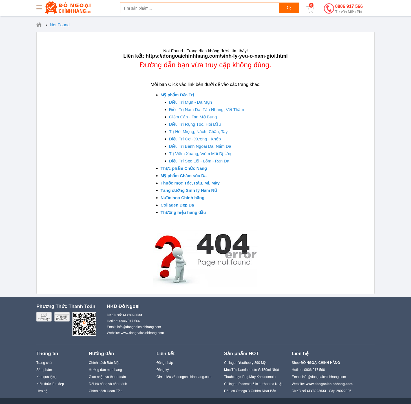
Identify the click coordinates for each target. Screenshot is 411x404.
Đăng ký (162, 370)
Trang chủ (44, 363)
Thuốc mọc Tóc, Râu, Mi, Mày (190, 183)
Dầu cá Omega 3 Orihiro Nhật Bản (250, 391)
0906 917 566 (349, 9)
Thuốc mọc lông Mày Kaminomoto (250, 377)
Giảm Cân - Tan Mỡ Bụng (193, 116)
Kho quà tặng (46, 377)
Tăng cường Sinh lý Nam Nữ (189, 190)
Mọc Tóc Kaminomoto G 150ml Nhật (251, 370)
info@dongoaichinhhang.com (139, 327)
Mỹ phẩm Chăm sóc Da (184, 175)
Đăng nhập (164, 363)
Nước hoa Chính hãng (183, 197)
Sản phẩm (44, 370)
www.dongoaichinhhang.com (142, 333)
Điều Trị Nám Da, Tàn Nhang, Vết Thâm (206, 109)
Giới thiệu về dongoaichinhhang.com (183, 377)
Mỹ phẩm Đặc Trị (177, 94)
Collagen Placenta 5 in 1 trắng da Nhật (253, 384)
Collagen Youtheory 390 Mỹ (245, 363)
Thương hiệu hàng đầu (183, 212)
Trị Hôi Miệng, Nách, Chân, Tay (198, 131)
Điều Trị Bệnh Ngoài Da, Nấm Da (200, 146)
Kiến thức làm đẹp (50, 384)
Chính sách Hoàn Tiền (105, 391)
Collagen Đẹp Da (177, 205)
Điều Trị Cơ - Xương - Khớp (195, 138)
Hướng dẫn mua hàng (105, 370)
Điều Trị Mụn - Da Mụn (190, 102)
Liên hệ (42, 391)
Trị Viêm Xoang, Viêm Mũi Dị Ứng (201, 153)
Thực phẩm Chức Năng (184, 168)
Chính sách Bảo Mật (104, 363)
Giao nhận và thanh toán (107, 377)
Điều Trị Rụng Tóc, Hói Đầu (195, 124)
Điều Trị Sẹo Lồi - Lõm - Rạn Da (199, 160)
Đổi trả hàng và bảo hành (108, 384)
